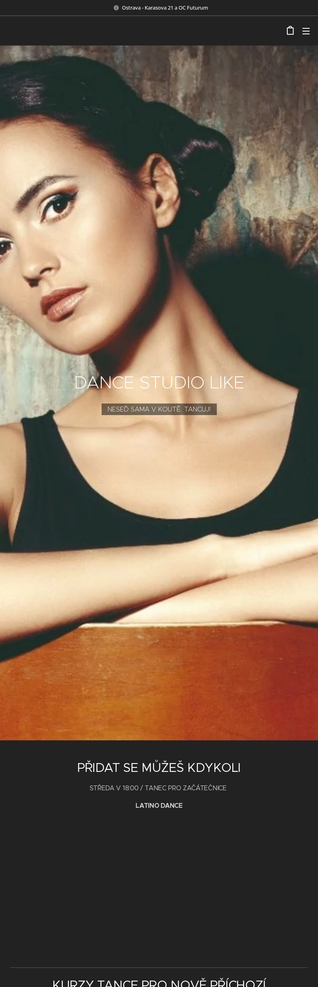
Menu (306, 31)
